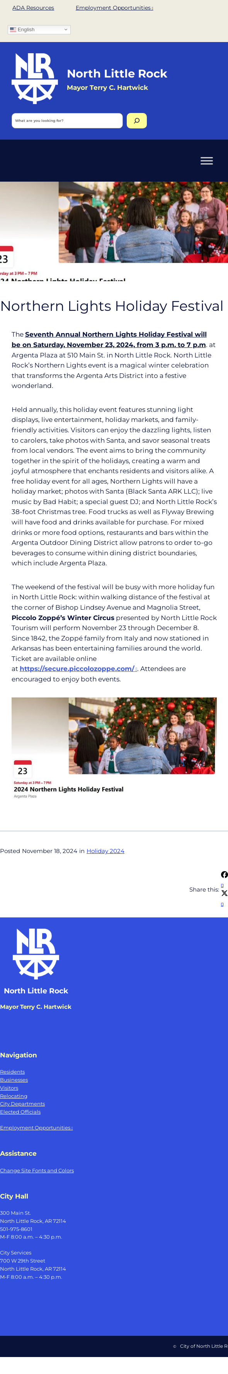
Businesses (14, 1080)
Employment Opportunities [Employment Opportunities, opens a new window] (114, 8)
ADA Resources (33, 8)
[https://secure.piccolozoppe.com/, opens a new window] (79, 669)
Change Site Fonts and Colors (37, 1170)
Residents (12, 1072)
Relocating (13, 1096)
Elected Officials (20, 1112)
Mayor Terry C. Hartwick (35, 1006)
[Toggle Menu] (207, 160)
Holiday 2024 (105, 851)
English (22, 29)
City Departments (22, 1104)
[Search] (137, 120)
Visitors (9, 1088)
